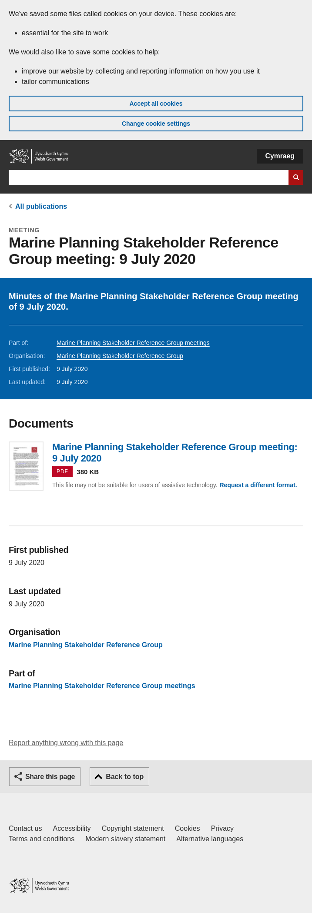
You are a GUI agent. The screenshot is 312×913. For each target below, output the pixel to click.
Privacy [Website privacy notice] (222, 828)
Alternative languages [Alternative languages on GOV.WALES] (209, 839)
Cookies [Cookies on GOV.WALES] (187, 828)
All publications (41, 206)
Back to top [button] (125, 776)
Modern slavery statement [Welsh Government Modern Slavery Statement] (125, 839)
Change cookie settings (156, 123)
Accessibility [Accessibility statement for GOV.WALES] (72, 828)
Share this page (50, 776)
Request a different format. (258, 485)
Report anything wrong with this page (66, 742)
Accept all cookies (155, 103)
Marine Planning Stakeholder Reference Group (120, 355)
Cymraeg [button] (280, 156)
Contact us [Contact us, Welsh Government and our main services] (25, 828)
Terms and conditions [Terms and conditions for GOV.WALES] (41, 839)
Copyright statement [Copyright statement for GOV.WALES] (133, 828)
